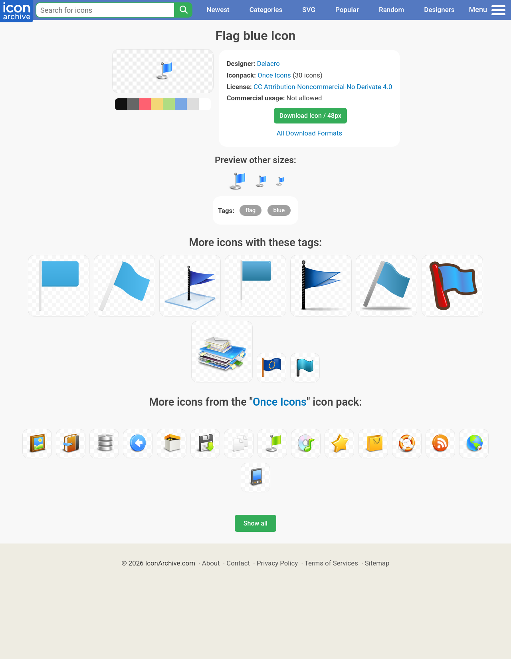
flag (251, 210)
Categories (266, 10)
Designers (439, 10)
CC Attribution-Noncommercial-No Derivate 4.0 (323, 87)
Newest (217, 10)
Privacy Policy (277, 563)
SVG (308, 10)
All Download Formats (310, 133)
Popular (347, 10)
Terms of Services (331, 563)
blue (279, 210)
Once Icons (274, 75)
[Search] (183, 10)
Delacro (268, 64)
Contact (238, 563)
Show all (255, 523)
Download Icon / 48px (310, 115)
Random (391, 10)
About (211, 563)
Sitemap (377, 563)
